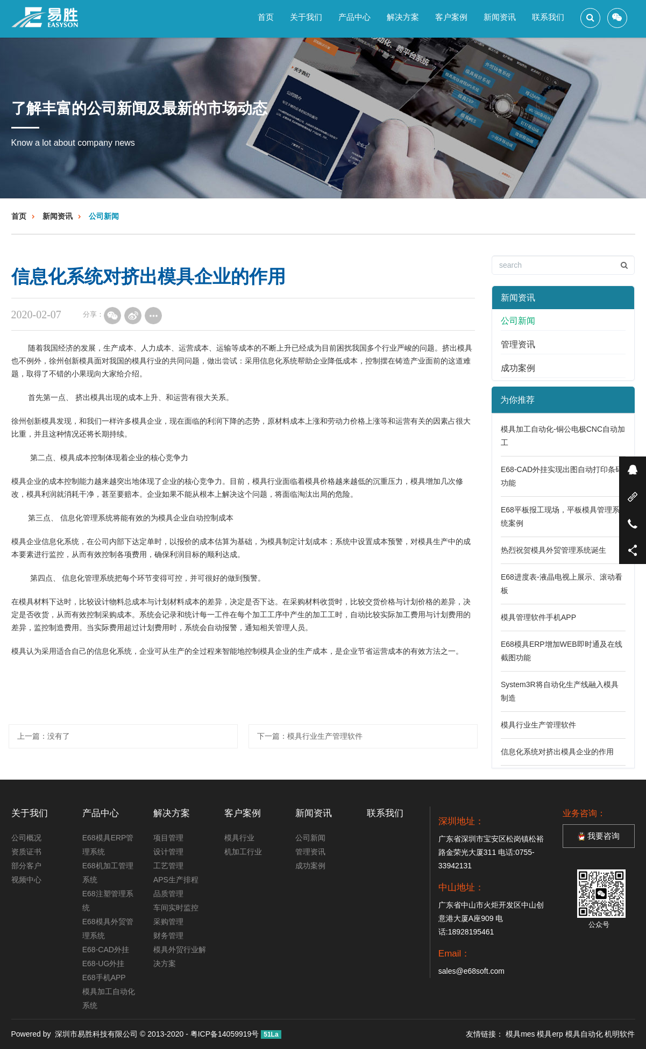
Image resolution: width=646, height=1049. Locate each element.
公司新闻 (104, 216)
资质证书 (26, 851)
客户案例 (451, 17)
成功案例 (518, 368)
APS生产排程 (175, 879)
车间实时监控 (175, 907)
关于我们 (306, 17)
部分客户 (26, 865)
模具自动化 (584, 1034)
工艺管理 (168, 865)
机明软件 (620, 1034)
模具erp (550, 1034)
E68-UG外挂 (103, 963)
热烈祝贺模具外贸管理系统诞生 (553, 550)
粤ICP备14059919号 (224, 1034)
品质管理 (168, 893)
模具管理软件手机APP (538, 617)
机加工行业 (243, 851)
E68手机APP (104, 977)
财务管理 (168, 935)
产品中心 (354, 17)
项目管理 (168, 837)
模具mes (520, 1034)
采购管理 (168, 921)
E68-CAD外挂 (105, 949)
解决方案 (403, 17)
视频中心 (26, 879)
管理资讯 (518, 344)
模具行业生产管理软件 (325, 736)
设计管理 (168, 851)
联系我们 (548, 17)
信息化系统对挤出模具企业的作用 (557, 751)
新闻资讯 (500, 17)
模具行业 (239, 837)
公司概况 (26, 837)
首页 (266, 17)
